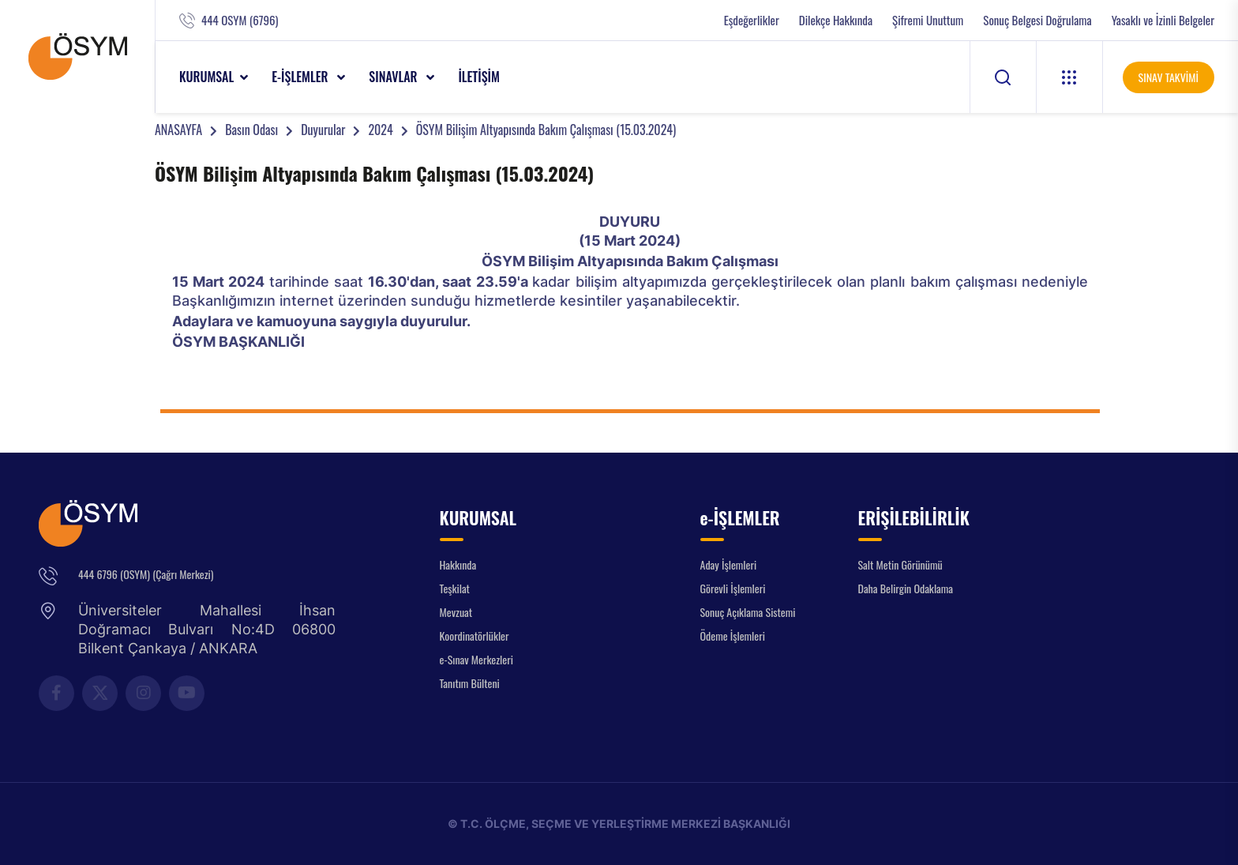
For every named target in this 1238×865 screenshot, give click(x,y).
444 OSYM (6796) (239, 20)
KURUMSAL (206, 76)
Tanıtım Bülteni (470, 683)
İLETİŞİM (479, 76)
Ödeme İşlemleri (732, 635)
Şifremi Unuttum (927, 20)
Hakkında (458, 564)
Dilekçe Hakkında (835, 20)
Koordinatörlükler (474, 635)
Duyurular (323, 129)
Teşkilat (455, 588)
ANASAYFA (178, 129)
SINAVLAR (394, 76)
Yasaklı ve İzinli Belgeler (1163, 20)
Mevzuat (456, 612)
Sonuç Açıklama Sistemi (748, 612)
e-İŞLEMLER (301, 76)
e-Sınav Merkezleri (476, 659)
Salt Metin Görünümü (900, 564)
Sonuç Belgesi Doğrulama (1037, 20)
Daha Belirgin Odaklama (906, 588)
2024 (380, 129)
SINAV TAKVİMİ (1169, 77)
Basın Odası (251, 129)
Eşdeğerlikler (751, 20)
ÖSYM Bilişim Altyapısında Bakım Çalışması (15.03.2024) (546, 129)
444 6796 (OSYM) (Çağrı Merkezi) (145, 574)
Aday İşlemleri (728, 564)
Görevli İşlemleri (733, 588)
